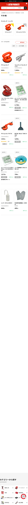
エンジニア (17, 171)
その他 (22, 12)
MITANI (16, 205)
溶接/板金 (17, 12)
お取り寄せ (17, 82)
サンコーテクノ (17, 102)
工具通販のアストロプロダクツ (7, 12)
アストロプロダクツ (5, 67)
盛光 (15, 136)
